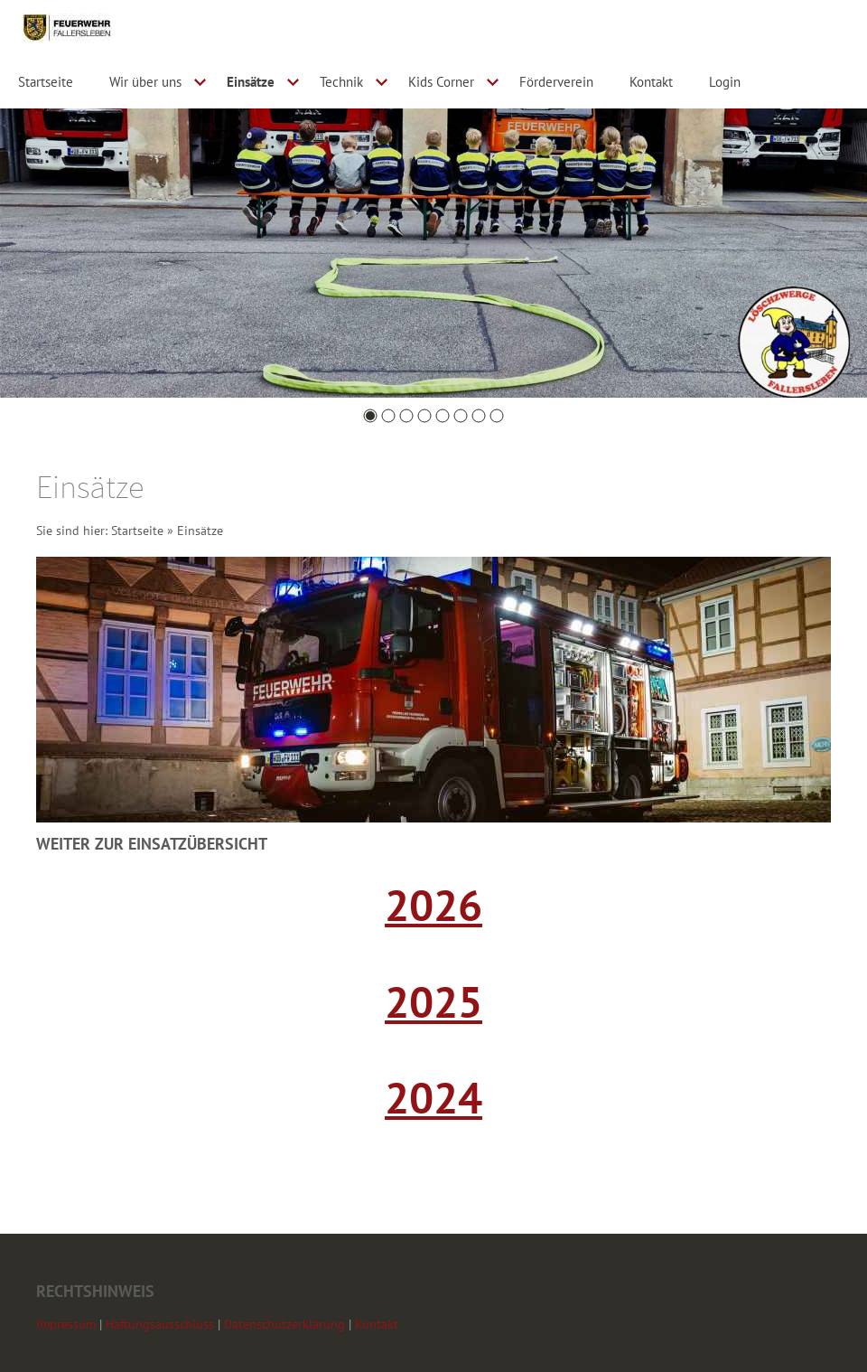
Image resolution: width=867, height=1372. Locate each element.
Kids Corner (441, 81)
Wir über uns (145, 81)
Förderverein (556, 81)
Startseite (45, 81)
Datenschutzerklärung (284, 1324)
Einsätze (251, 81)
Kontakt (651, 81)
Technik (341, 81)
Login (725, 81)
